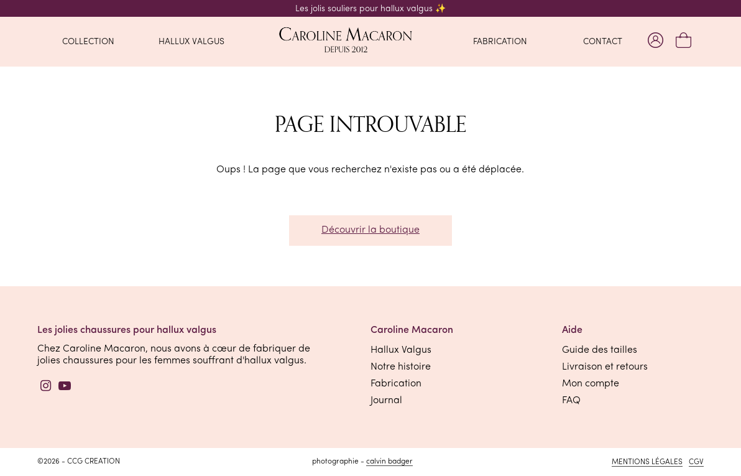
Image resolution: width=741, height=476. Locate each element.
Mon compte (590, 384)
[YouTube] (64, 388)
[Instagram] (46, 388)
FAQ (571, 401)
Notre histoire (400, 367)
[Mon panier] (683, 41)
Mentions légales (647, 462)
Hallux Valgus (400, 350)
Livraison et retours (605, 367)
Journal (386, 401)
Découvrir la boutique (370, 230)
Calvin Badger (389, 461)
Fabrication (395, 384)
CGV (696, 462)
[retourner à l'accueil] (370, 41)
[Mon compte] (655, 41)
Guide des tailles (599, 350)
